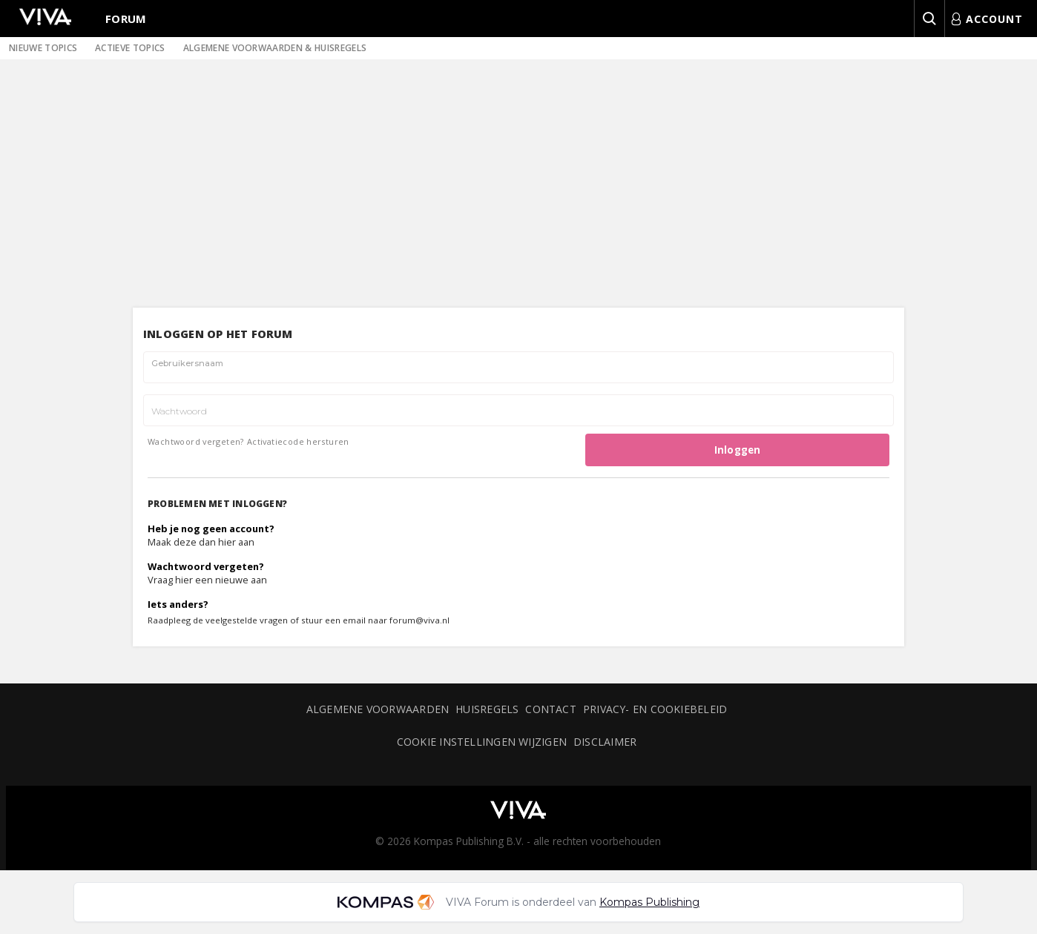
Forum (126, 18)
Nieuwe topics (43, 48)
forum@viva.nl (419, 620)
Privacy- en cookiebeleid (655, 709)
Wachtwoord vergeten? (196, 441)
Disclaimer (604, 742)
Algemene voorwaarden (377, 709)
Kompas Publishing (649, 902)
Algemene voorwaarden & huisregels (275, 48)
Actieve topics (130, 48)
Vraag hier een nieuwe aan (207, 579)
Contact (550, 709)
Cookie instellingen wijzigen (482, 742)
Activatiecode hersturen (298, 441)
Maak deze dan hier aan (201, 542)
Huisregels (486, 709)
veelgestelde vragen (246, 620)
